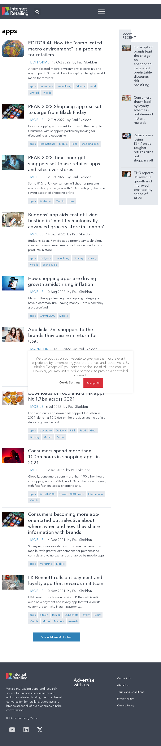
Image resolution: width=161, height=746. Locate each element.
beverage (46, 430)
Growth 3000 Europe (71, 494)
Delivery (61, 430)
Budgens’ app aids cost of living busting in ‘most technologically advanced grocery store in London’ (66, 221)
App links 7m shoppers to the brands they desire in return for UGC (62, 335)
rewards (73, 621)
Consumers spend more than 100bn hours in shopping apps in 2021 (64, 457)
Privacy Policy (125, 698)
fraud (93, 86)
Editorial (39, 62)
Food (83, 430)
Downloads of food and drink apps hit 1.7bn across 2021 (66, 396)
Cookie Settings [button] (69, 382)
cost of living (64, 86)
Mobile (47, 92)
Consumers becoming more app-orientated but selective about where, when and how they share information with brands (64, 523)
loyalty (86, 614)
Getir (93, 430)
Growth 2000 (47, 315)
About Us (123, 685)
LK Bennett (71, 614)
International (47, 143)
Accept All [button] (93, 383)
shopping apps (90, 143)
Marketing (40, 349)
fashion (56, 614)
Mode (46, 621)
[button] (37, 11)
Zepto (60, 437)
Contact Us (124, 678)
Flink (72, 430)
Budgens (45, 258)
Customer (46, 201)
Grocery (78, 258)
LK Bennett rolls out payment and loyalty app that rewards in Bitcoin (65, 580)
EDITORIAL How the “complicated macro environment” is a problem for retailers (65, 49)
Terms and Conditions (130, 691)
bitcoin (44, 614)
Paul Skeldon (87, 62)
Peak (74, 143)
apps (33, 86)
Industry (92, 258)
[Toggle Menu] (101, 11)
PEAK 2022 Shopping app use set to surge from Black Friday (64, 109)
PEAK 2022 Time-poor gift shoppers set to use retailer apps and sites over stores (64, 163)
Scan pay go (50, 264)
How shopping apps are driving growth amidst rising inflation (62, 281)
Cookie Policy (125, 705)
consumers (46, 86)
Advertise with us (84, 682)
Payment (59, 621)
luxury (97, 614)
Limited (34, 92)
